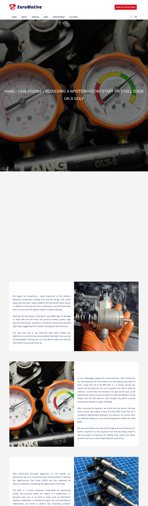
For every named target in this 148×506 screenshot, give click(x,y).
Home (14, 17)
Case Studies (30, 91)
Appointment (59, 17)
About (24, 17)
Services (35, 17)
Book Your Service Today (125, 7)
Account (73, 17)
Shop (46, 17)
